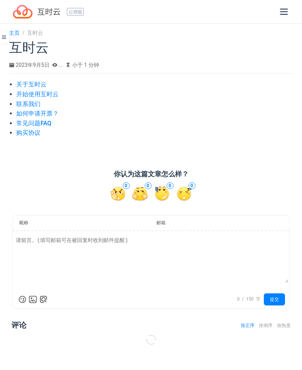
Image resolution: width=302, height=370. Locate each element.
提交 (274, 299)
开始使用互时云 (37, 94)
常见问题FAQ (33, 123)
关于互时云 (31, 84)
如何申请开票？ (37, 113)
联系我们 (28, 104)
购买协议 (28, 132)
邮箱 (161, 222)
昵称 (23, 222)
